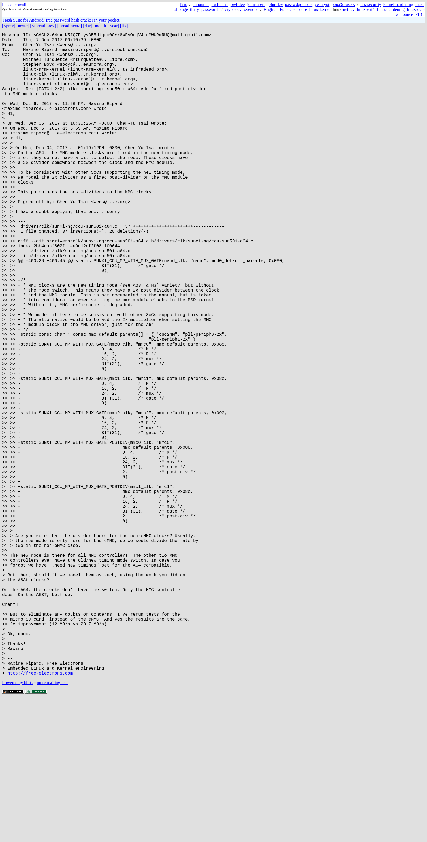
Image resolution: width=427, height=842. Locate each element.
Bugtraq (271, 9)
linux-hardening (391, 9)
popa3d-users (343, 4)
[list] (124, 25)
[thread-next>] (69, 25)
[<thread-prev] (43, 25)
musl (419, 4)
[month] (100, 25)
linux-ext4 (366, 9)
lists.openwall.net (17, 4)
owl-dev (238, 4)
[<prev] (8, 25)
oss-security (370, 4)
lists (183, 4)
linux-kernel (319, 9)
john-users (256, 4)
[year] (114, 25)
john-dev (275, 4)
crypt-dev (233, 9)
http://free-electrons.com (40, 816)
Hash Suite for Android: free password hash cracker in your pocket (61, 20)
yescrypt (322, 4)
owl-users (220, 4)
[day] (87, 25)
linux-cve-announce (410, 12)
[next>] (22, 25)
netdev (349, 9)
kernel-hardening (398, 4)
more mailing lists (52, 825)
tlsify (194, 9)
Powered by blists (17, 825)
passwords (210, 9)
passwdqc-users (298, 4)
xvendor (251, 9)
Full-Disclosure (293, 9)
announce (201, 4)
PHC (419, 14)
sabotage (180, 9)
